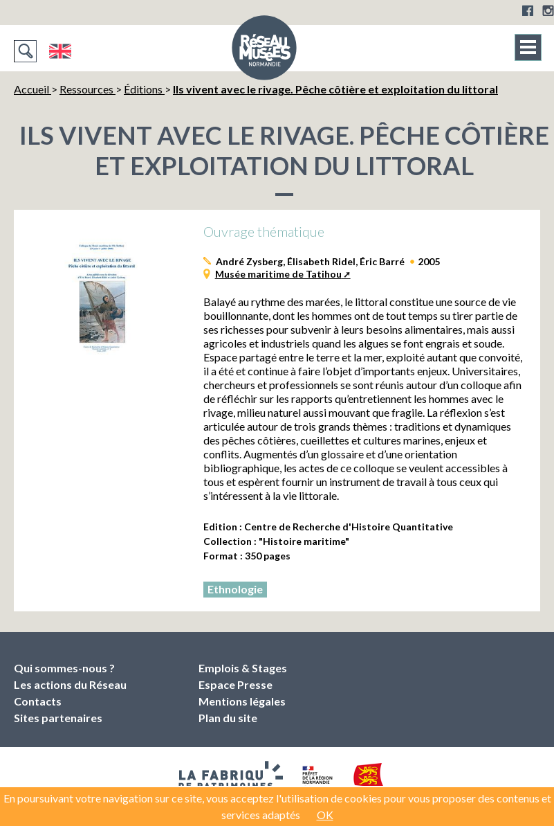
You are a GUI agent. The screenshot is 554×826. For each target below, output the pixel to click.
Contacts (38, 701)
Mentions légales (242, 701)
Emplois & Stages (242, 667)
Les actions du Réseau (70, 684)
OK (325, 814)
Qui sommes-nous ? (64, 667)
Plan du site (227, 717)
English (59, 51)
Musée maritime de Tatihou (278, 274)
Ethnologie (235, 588)
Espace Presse (235, 684)
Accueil (32, 89)
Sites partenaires (58, 717)
